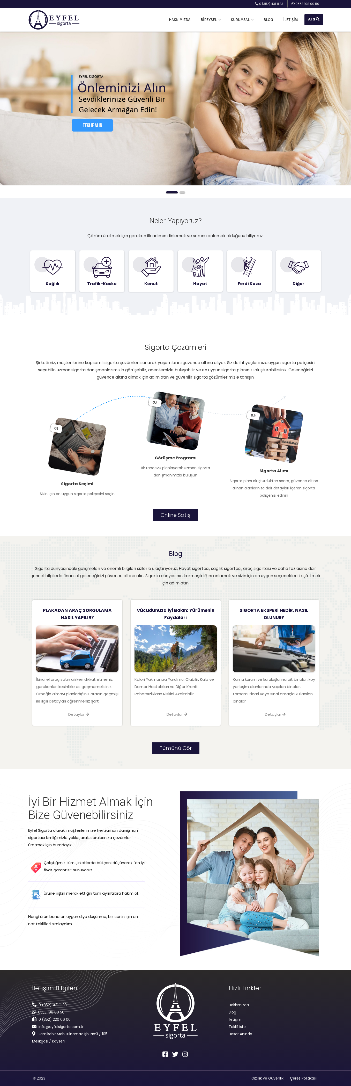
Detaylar (78, 714)
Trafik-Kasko (102, 284)
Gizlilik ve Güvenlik (267, 1078)
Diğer (298, 284)
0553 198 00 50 (51, 1012)
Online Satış (175, 515)
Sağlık (52, 284)
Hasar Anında (240, 1034)
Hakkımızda (179, 19)
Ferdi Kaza (249, 284)
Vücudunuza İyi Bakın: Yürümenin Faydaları (175, 614)
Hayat (200, 284)
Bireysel (210, 19)
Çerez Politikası (303, 1078)
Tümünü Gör (176, 748)
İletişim (290, 19)
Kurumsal (242, 19)
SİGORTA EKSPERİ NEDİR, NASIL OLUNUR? (274, 614)
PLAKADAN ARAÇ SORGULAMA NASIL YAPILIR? (77, 614)
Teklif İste (237, 1026)
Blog (268, 19)
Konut (151, 284)
